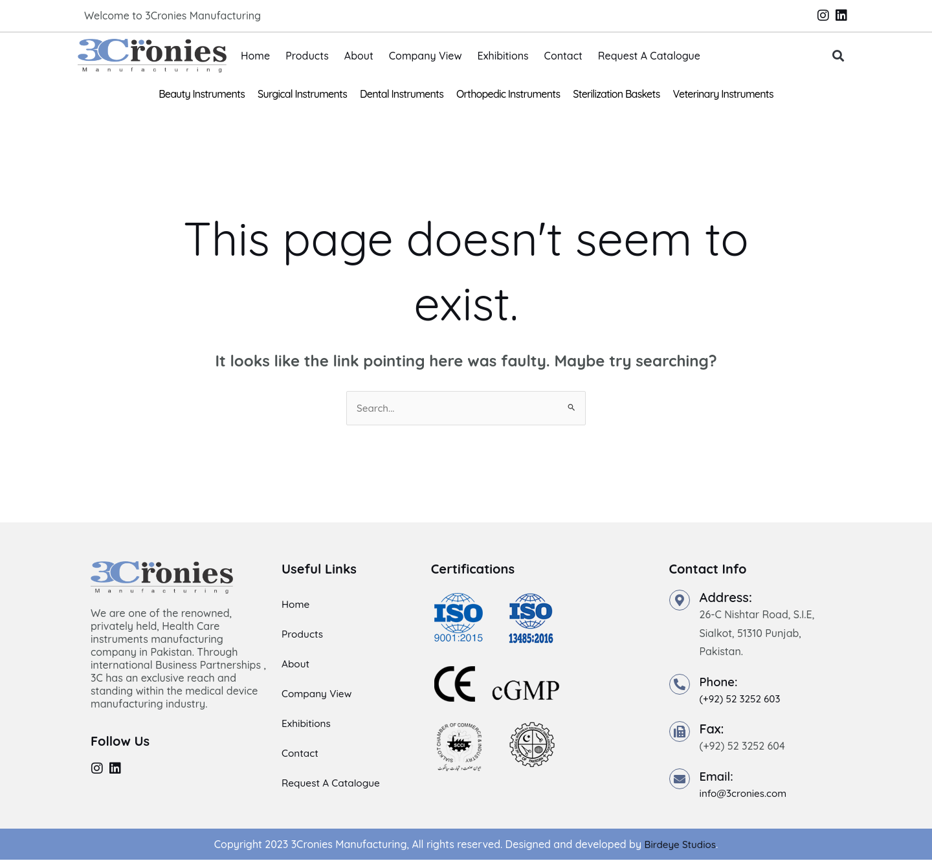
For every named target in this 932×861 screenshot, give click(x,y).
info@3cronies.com (746, 793)
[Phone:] (679, 685)
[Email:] (679, 779)
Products (307, 55)
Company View (425, 55)
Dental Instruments (401, 93)
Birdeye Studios (680, 844)
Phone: (720, 683)
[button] (838, 56)
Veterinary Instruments (723, 93)
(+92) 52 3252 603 (742, 699)
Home (255, 55)
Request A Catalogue (649, 55)
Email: (718, 776)
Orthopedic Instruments (508, 93)
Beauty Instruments (202, 93)
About (358, 55)
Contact (563, 55)
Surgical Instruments (302, 93)
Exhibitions (503, 55)
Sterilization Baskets (616, 93)
